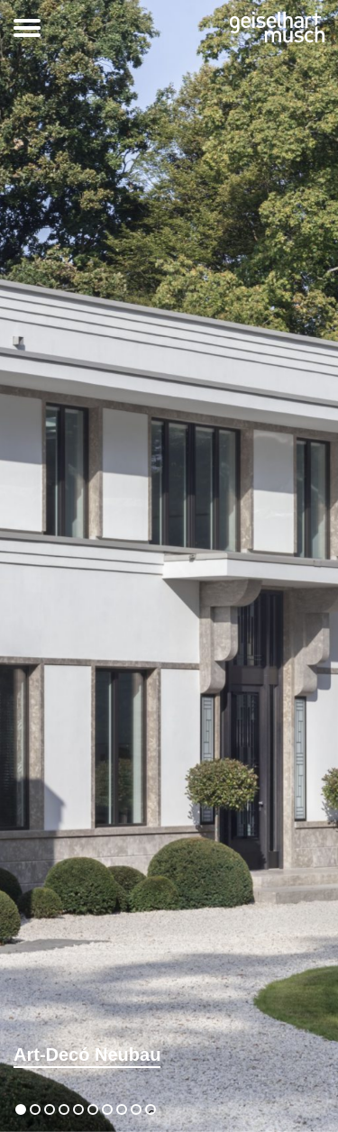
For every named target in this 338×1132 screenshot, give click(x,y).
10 (150, 1112)
